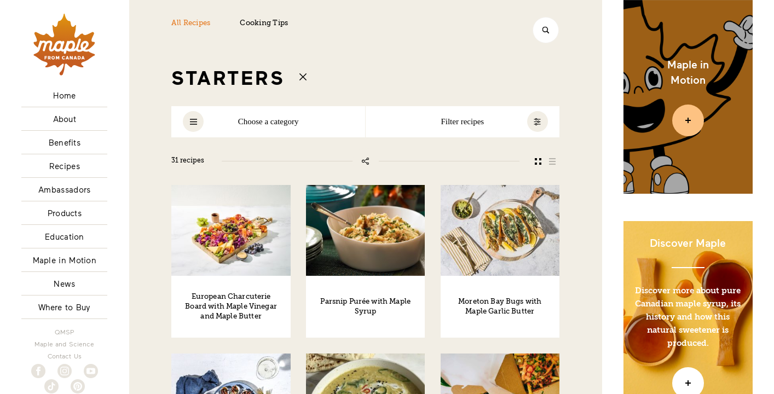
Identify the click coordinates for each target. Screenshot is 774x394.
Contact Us (65, 355)
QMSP (64, 331)
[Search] (545, 30)
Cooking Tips (264, 23)
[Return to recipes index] (303, 77)
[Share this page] (365, 161)
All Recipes (190, 23)
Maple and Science (64, 343)
